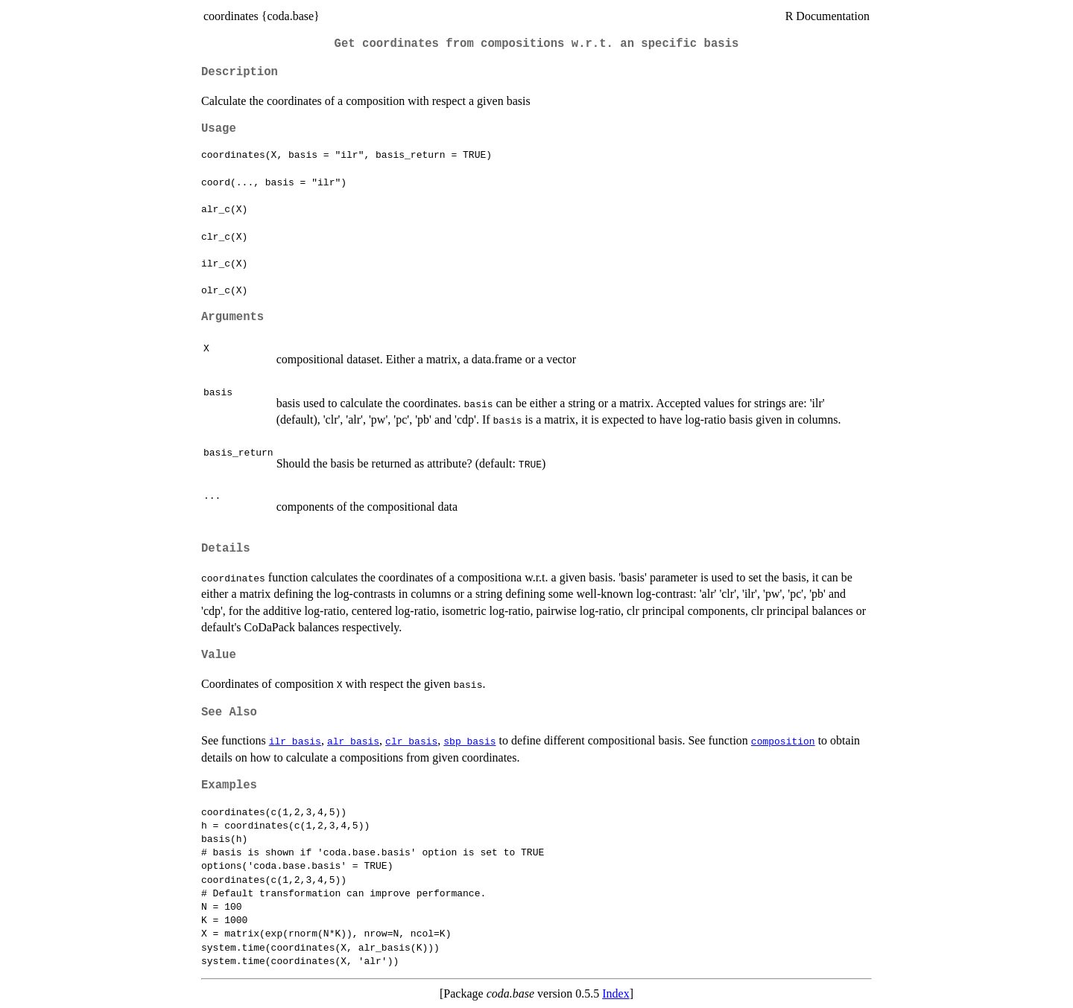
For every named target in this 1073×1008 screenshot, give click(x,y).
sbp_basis (469, 740)
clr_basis (411, 740)
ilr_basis (295, 740)
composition (783, 740)
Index (615, 993)
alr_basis (353, 740)
